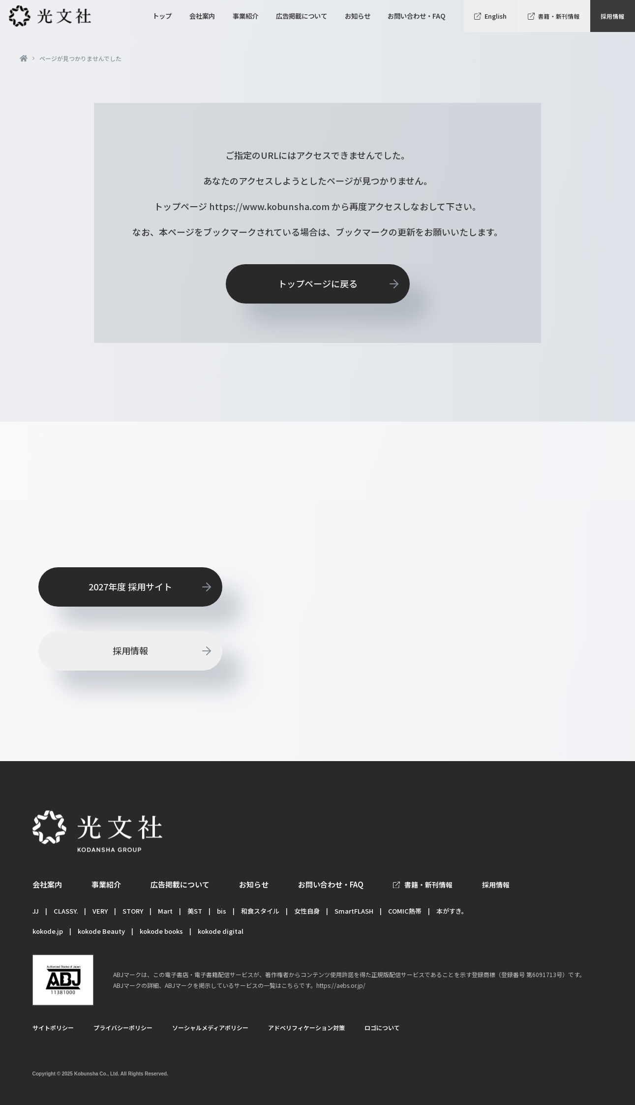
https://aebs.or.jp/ (340, 985)
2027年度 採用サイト (130, 586)
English (495, 16)
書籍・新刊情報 (558, 16)
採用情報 (612, 16)
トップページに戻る (318, 283)
